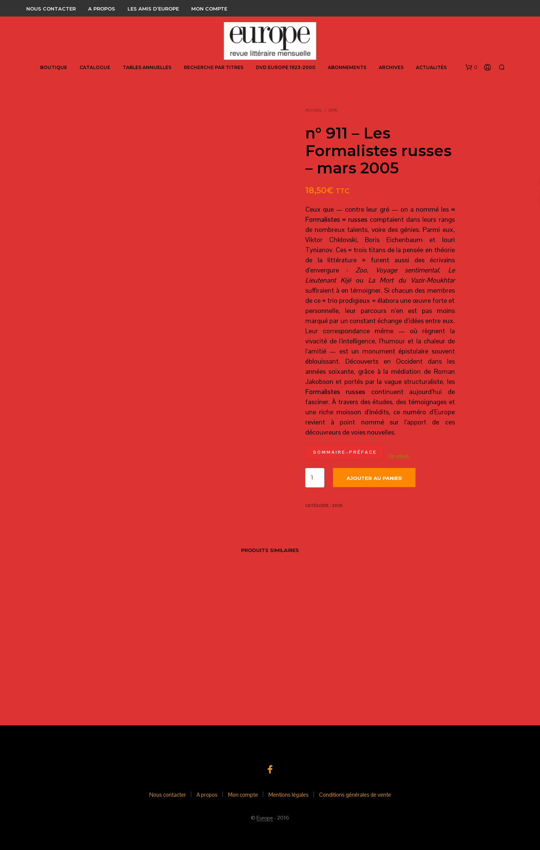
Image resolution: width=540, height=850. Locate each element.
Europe (264, 818)
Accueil (313, 110)
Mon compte (209, 9)
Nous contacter (51, 9)
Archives (391, 67)
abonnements (347, 67)
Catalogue (95, 67)
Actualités (431, 67)
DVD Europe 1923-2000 (285, 67)
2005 (332, 110)
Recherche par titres (213, 67)
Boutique (53, 67)
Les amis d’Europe (153, 9)
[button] (471, 67)
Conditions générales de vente (355, 794)
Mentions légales (288, 794)
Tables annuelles (147, 67)
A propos (101, 9)
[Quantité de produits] (314, 477)
